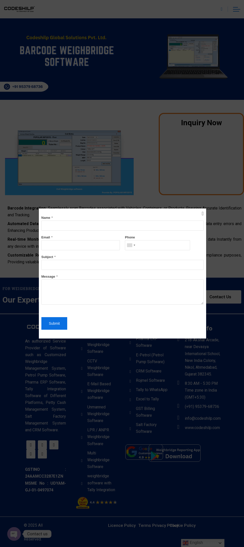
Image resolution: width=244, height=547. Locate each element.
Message (48, 276)
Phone (130, 237)
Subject (47, 257)
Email (45, 237)
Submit (54, 323)
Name (45, 218)
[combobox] (131, 245)
